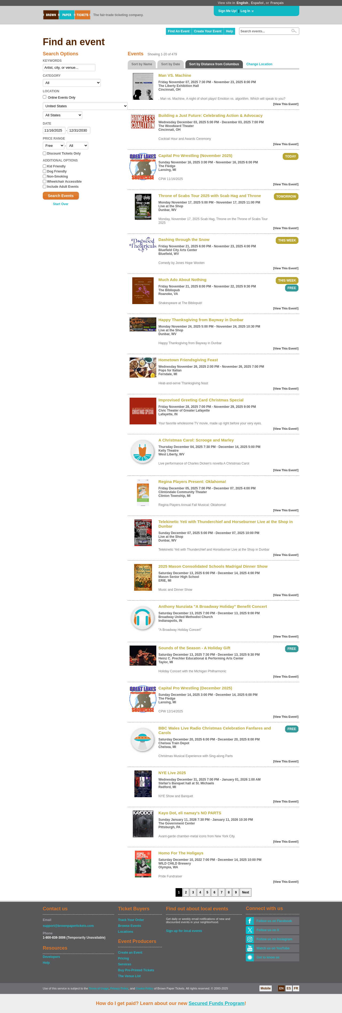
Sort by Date (170, 64)
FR (296, 988)
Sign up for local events (184, 931)
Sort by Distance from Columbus (214, 64)
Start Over (60, 204)
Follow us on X (267, 930)
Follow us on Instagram (274, 939)
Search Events (61, 196)
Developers (51, 957)
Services (124, 964)
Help (229, 31)
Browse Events (129, 926)
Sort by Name (141, 64)
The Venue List (129, 976)
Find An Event (178, 31)
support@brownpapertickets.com (68, 926)
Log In (245, 11)
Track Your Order (131, 920)
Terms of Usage (98, 988)
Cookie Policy (144, 988)
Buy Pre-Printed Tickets (136, 970)
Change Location (259, 64)
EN (281, 988)
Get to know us (267, 957)
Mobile (266, 988)
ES (289, 988)
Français (276, 3)
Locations (125, 932)
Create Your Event (207, 31)
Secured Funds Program (216, 1003)
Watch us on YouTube (273, 948)
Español (257, 3)
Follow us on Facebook (274, 921)
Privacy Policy (119, 988)
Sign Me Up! (227, 11)
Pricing (123, 958)
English (242, 3)
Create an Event (130, 952)
